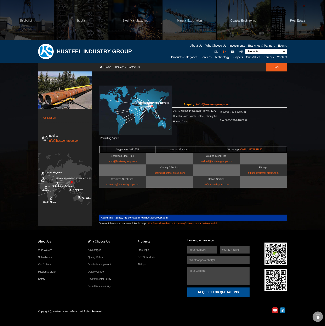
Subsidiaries (45, 257)
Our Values (253, 57)
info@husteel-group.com (64, 140)
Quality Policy (95, 257)
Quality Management (99, 264)
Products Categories (184, 57)
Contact (282, 57)
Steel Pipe (143, 250)
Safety (41, 279)
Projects (238, 57)
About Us (196, 45)
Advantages (94, 250)
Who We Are (45, 250)
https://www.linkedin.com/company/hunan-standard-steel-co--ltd (182, 223)
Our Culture (44, 264)
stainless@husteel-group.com (122, 184)
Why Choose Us (215, 45)
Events (282, 45)
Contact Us (133, 67)
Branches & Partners (261, 45)
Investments (237, 45)
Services (206, 57)
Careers (268, 57)
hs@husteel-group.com (216, 184)
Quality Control (96, 271)
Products (144, 241)
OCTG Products (146, 257)
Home (107, 67)
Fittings (142, 264)
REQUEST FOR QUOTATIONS (218, 292)
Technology (222, 57)
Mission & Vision (47, 271)
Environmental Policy (99, 279)
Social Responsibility (99, 286)
